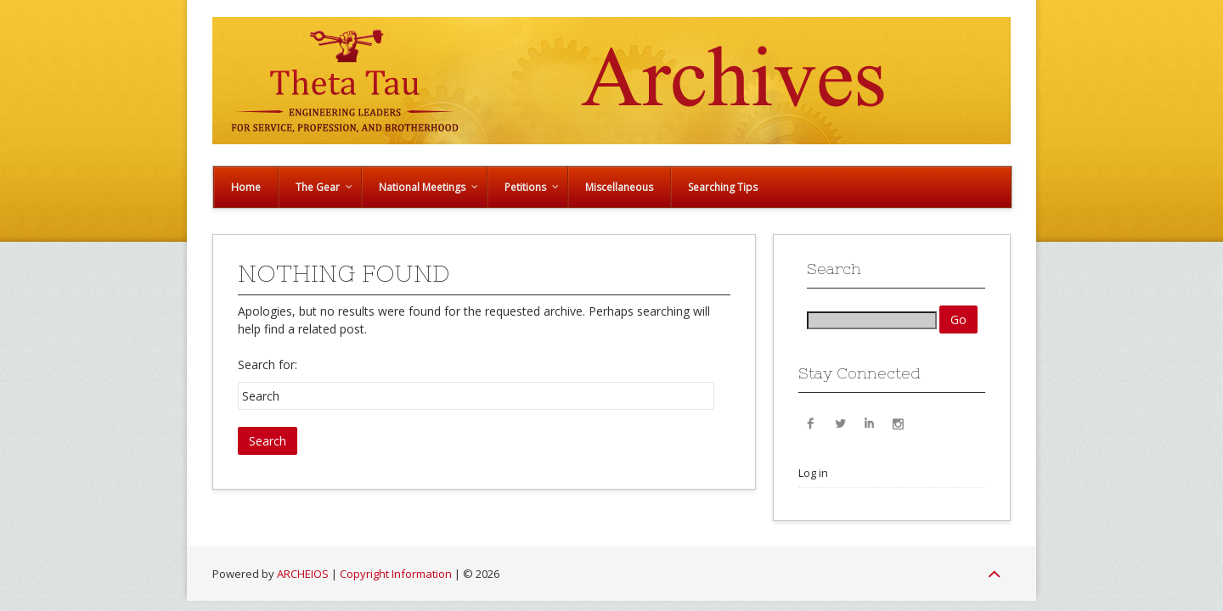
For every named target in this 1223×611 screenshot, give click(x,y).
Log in (813, 472)
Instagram (897, 422)
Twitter (840, 422)
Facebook (811, 422)
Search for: (267, 364)
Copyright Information (396, 573)
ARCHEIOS (303, 573)
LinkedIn (869, 422)
